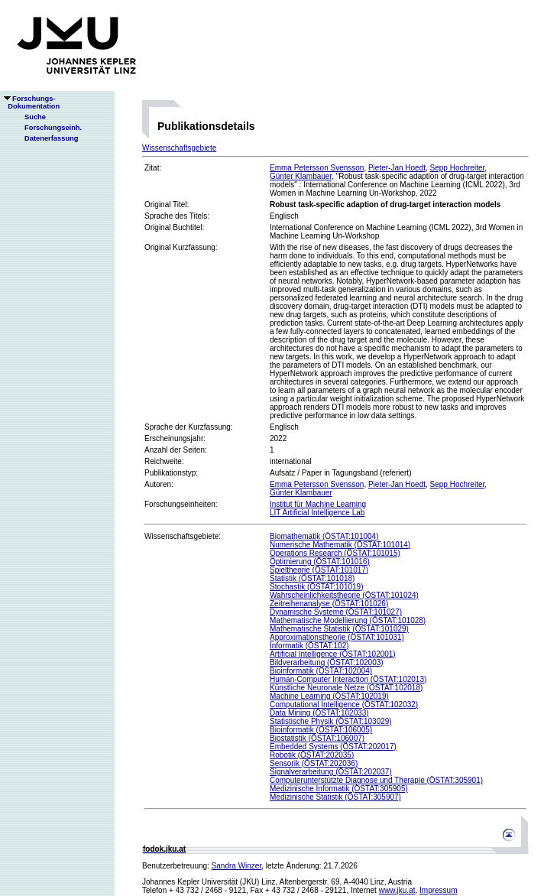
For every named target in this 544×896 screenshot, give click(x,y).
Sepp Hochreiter (457, 168)
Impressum (438, 890)
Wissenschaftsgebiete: (182, 536)
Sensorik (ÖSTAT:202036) (314, 763)
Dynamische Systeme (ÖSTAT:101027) (336, 612)
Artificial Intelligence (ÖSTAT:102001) (333, 654)
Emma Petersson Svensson (317, 168)
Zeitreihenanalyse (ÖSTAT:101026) (329, 603)
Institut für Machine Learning (318, 504)
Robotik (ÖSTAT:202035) (312, 755)
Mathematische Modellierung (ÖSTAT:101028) (348, 620)
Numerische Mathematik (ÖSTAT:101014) (340, 545)
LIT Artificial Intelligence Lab (317, 512)
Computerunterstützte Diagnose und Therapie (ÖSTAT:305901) (376, 780)
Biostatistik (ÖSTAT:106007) (317, 738)
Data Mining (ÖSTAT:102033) (319, 713)
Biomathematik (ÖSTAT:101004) (324, 536)
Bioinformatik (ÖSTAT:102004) (321, 671)
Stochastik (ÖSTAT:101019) (316, 587)
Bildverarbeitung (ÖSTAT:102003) (327, 662)
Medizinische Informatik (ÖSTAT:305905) (339, 788)
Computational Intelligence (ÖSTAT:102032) (344, 704)
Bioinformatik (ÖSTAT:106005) (321, 730)
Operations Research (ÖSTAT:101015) (335, 553)
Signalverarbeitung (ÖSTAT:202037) (331, 772)
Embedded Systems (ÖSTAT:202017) (333, 746)
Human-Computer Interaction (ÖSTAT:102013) (348, 679)
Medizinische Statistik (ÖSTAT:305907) (335, 797)
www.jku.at (397, 890)
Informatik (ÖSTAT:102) (309, 645)
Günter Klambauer (301, 176)
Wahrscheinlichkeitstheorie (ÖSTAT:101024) (344, 595)
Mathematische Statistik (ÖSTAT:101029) (339, 629)
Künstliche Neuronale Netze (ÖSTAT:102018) (346, 687)
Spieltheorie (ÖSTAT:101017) (319, 570)
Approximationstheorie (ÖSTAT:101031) (337, 637)
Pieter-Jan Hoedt (397, 168)
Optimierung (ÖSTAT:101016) (320, 561)
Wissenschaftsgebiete (179, 148)
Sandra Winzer (237, 866)
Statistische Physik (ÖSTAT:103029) (331, 721)
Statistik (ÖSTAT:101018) (312, 578)
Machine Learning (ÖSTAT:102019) (329, 696)
